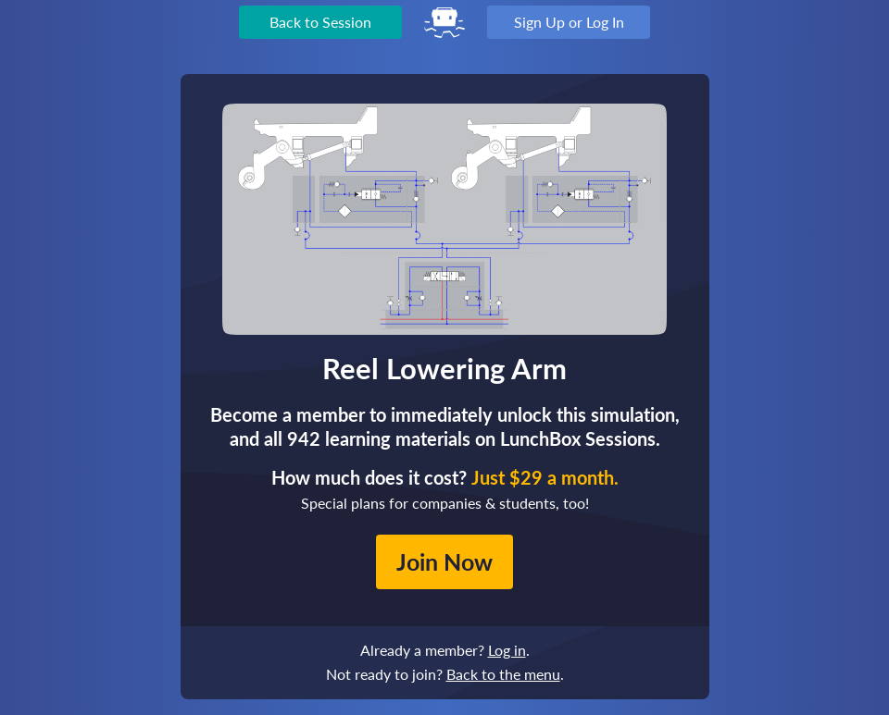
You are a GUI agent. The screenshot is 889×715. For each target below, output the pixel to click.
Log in (507, 650)
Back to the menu (503, 674)
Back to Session (320, 22)
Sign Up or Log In (569, 22)
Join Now (444, 561)
